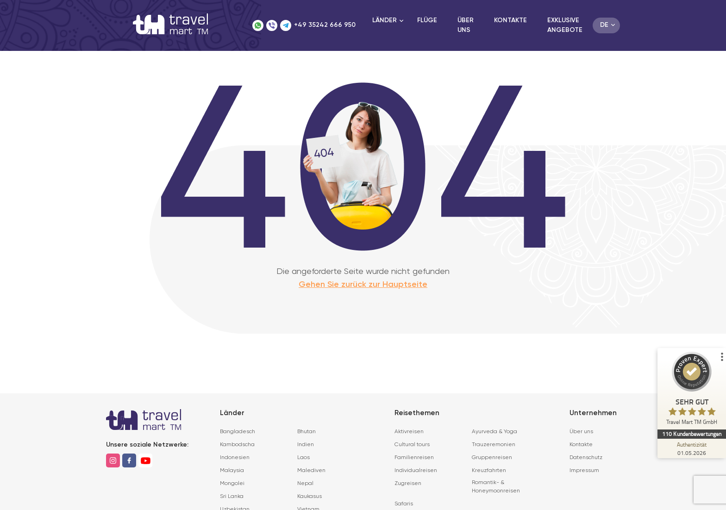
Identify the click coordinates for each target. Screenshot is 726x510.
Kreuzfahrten (489, 470)
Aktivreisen (409, 432)
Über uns (581, 432)
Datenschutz (586, 457)
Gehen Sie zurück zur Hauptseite (363, 284)
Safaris (403, 504)
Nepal (305, 483)
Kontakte (510, 20)
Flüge (427, 20)
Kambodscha (237, 445)
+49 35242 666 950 (325, 25)
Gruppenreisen (492, 457)
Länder (384, 20)
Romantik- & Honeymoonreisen (496, 487)
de (604, 25)
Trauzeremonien (493, 445)
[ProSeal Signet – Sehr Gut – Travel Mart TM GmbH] (691, 390)
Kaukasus (309, 496)
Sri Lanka (232, 496)
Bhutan (306, 432)
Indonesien (235, 457)
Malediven (311, 470)
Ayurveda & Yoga (494, 432)
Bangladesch (237, 432)
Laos (303, 457)
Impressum (584, 470)
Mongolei (232, 483)
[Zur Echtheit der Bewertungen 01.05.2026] (691, 448)
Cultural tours (412, 445)
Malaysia (232, 470)
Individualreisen (415, 470)
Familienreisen (414, 457)
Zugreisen (407, 483)
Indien (305, 445)
